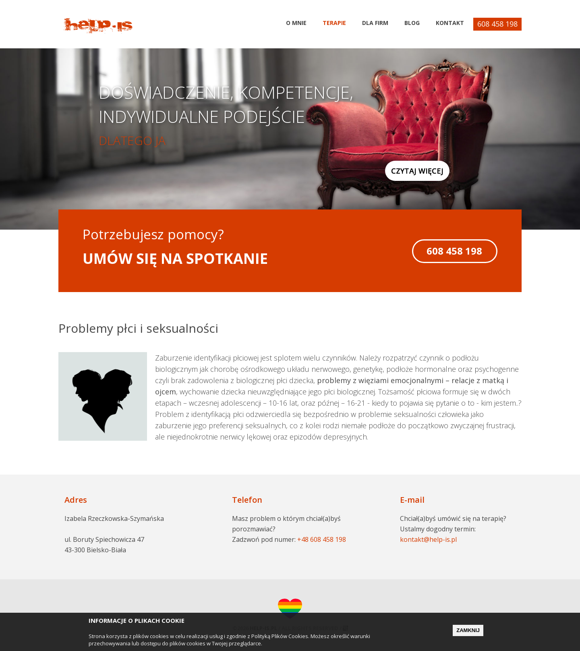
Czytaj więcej (417, 171)
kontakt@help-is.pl (428, 539)
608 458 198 (497, 24)
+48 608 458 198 (321, 539)
